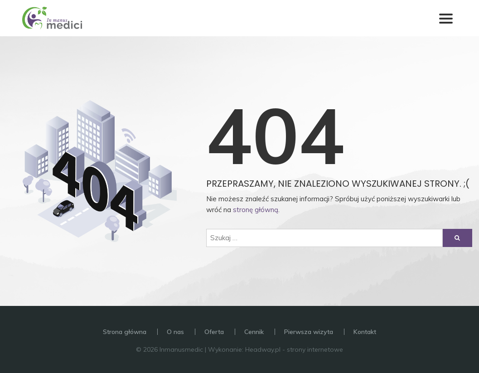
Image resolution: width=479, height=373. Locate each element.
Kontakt (364, 332)
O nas (175, 332)
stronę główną (255, 209)
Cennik (254, 332)
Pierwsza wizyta (308, 332)
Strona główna (124, 332)
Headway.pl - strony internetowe (294, 349)
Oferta (214, 332)
